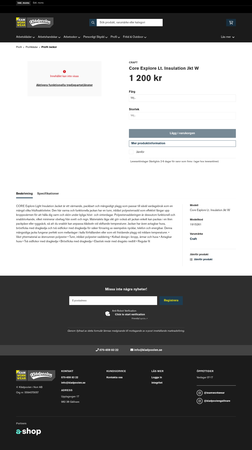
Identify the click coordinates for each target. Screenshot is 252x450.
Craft (193, 240)
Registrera (171, 300)
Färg (132, 92)
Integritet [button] (156, 383)
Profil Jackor (49, 47)
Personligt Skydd (95, 37)
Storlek (134, 109)
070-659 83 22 (108, 350)
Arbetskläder (25, 37)
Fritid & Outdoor (135, 37)
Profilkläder (32, 47)
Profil (115, 37)
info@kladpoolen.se (148, 350)
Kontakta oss (114, 377)
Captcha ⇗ (140, 319)
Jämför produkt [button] (201, 260)
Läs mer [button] (227, 37)
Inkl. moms (23, 3)
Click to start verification (130, 314)
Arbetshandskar (49, 37)
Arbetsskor (72, 37)
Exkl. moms (38, 3)
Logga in (156, 377)
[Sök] (126, 22)
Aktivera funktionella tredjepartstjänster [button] (64, 85)
